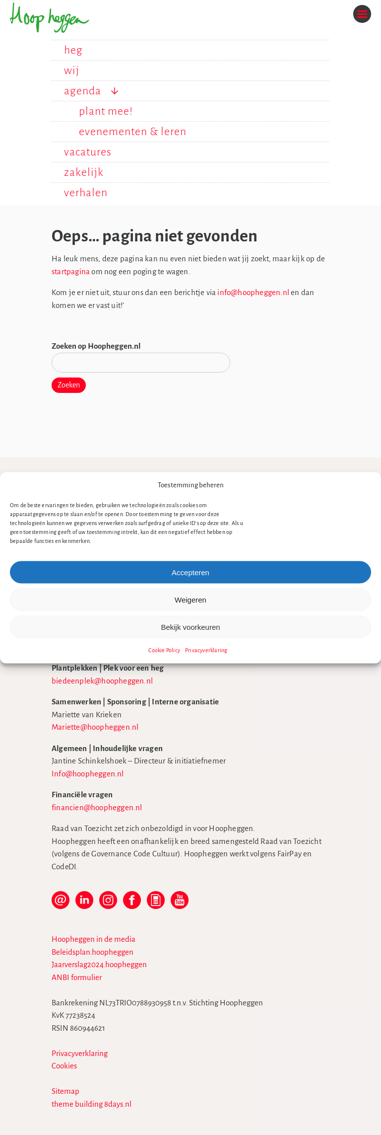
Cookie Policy (164, 650)
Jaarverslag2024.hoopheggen (99, 964)
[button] (366, 485)
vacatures (88, 152)
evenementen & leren (133, 132)
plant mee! (106, 111)
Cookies (64, 1065)
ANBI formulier (77, 977)
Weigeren (190, 599)
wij (71, 70)
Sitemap (65, 1091)
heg (73, 50)
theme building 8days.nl (91, 1104)
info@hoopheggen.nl (253, 292)
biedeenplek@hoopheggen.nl (102, 681)
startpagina (71, 271)
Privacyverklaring (206, 650)
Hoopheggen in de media (93, 939)
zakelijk (84, 172)
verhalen (86, 193)
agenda (82, 91)
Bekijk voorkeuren (190, 626)
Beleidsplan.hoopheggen (92, 952)
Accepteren (190, 572)
